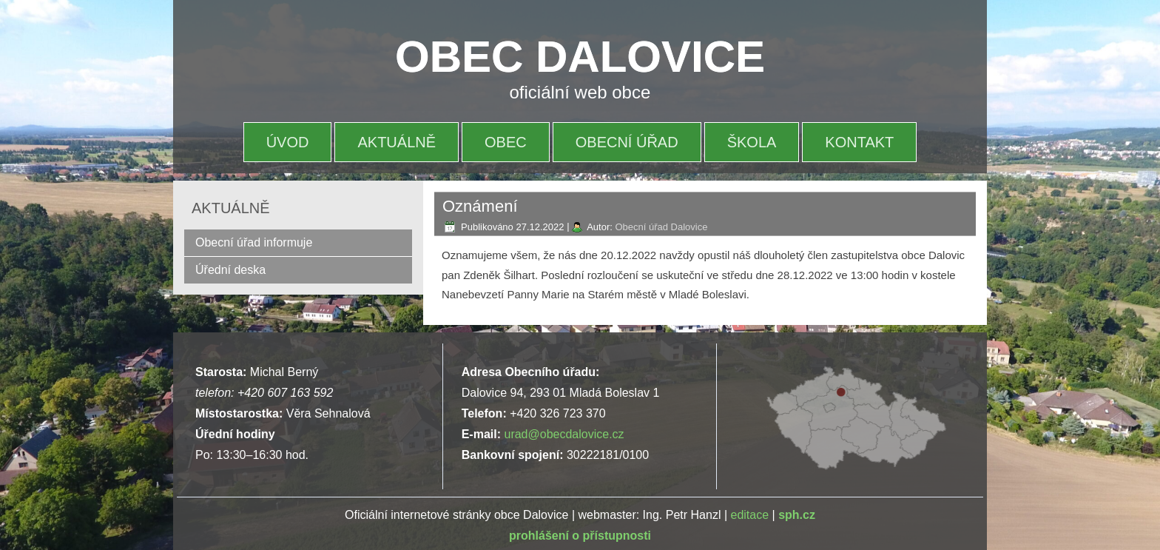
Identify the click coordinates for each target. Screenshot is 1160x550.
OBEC (506, 142)
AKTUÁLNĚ (396, 142)
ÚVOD (287, 142)
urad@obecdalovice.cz (564, 434)
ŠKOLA (752, 142)
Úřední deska (230, 270)
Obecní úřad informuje (253, 242)
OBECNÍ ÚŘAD (627, 142)
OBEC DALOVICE (580, 56)
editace (750, 515)
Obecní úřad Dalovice (661, 226)
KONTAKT (859, 142)
